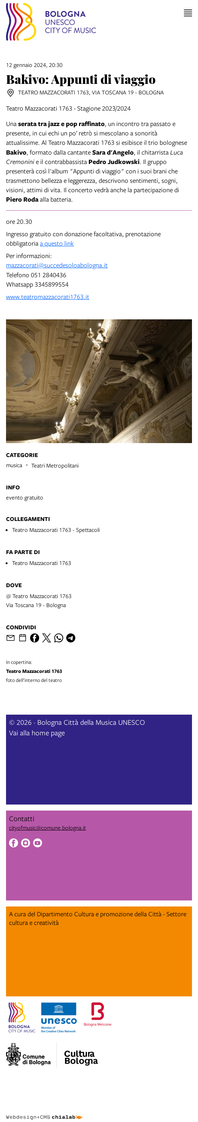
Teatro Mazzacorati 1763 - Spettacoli (56, 529)
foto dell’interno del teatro (99, 671)
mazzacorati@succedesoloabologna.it (57, 265)
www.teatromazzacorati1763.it (47, 296)
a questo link (57, 243)
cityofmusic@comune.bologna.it (47, 827)
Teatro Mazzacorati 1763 (41, 562)
